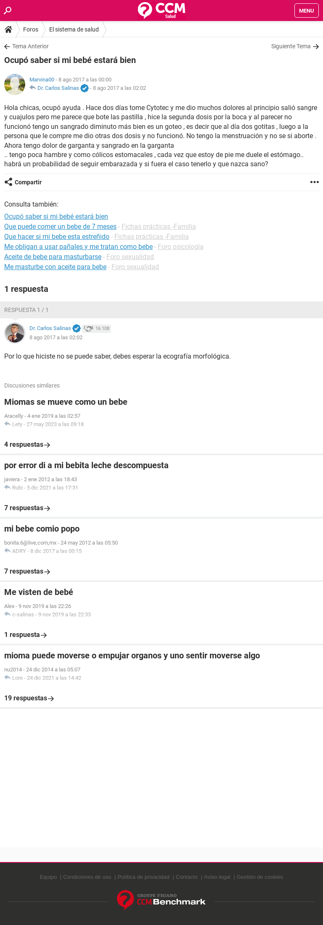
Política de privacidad (143, 877)
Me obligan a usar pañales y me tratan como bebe (78, 247)
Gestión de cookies (260, 877)
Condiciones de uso (87, 877)
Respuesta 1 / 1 (26, 310)
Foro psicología (181, 247)
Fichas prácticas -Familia (159, 227)
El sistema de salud (74, 29)
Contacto (187, 877)
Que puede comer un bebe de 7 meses (60, 227)
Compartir (28, 182)
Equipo (48, 877)
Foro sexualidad (130, 257)
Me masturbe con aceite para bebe (55, 267)
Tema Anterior (30, 46)
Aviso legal (217, 877)
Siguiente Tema (291, 46)
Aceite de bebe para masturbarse (52, 257)
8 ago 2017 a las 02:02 (119, 88)
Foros (30, 29)
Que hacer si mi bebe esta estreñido (56, 237)
